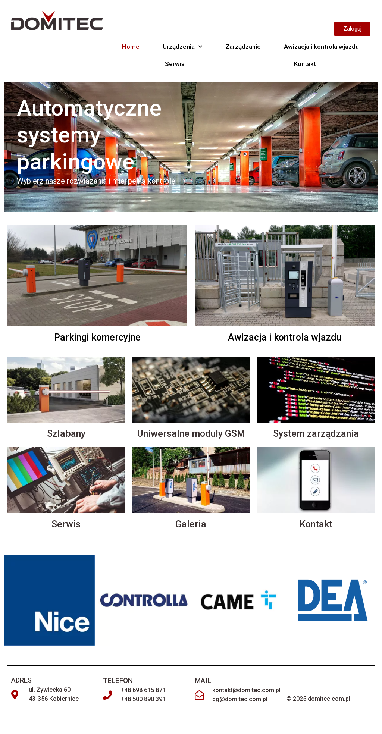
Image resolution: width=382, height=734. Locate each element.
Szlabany (66, 433)
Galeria (190, 524)
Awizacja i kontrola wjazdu (321, 46)
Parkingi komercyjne (97, 337)
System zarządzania (316, 433)
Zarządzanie (243, 46)
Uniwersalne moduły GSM (191, 433)
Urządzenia (182, 47)
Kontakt (305, 64)
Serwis (175, 64)
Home (131, 46)
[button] (352, 29)
